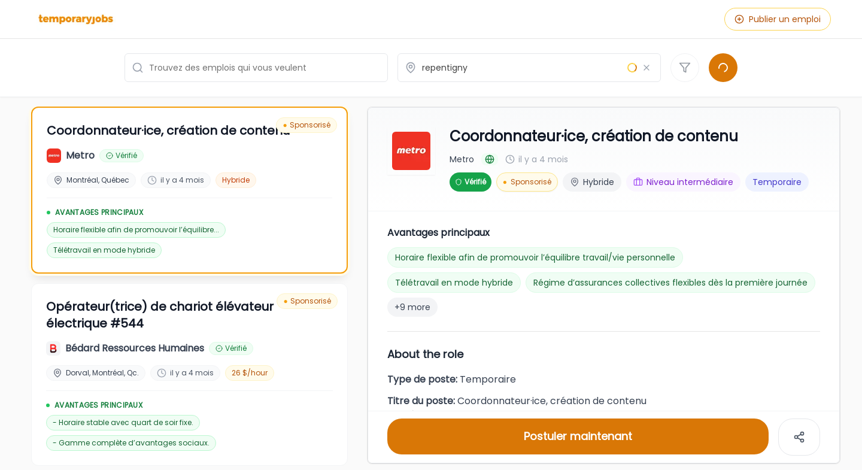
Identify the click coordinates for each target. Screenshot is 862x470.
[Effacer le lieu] (646, 67)
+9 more (412, 307)
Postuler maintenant (578, 436)
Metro (462, 159)
